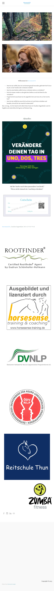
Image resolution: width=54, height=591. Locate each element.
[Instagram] (7, 513)
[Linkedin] (10, 513)
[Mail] (14, 513)
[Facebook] (4, 513)
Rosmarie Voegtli (11, 584)
